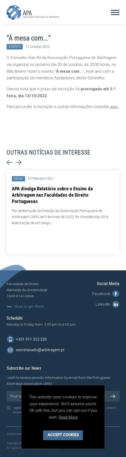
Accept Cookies (63, 435)
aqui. (114, 106)
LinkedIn (107, 304)
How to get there (29, 307)
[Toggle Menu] (115, 12)
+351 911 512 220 (27, 339)
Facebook (105, 294)
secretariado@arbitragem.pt (35, 350)
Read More (68, 417)
